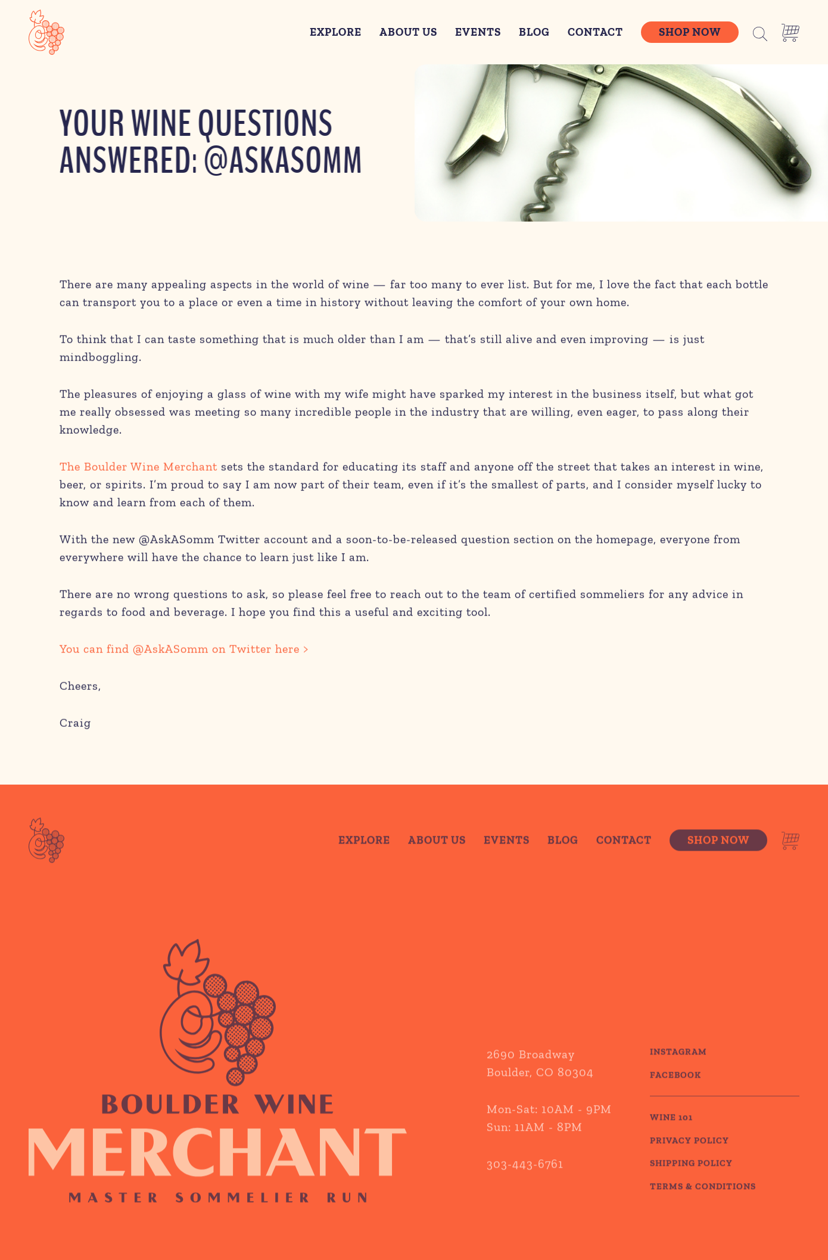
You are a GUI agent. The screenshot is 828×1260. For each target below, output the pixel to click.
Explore (336, 32)
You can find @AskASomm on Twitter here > (184, 652)
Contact (595, 32)
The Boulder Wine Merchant (138, 469)
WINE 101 (671, 1138)
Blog (534, 32)
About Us (408, 32)
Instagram (678, 1072)
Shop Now (690, 32)
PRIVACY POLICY (689, 1160)
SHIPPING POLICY (691, 1183)
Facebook (675, 1095)
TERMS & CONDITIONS (703, 1206)
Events (478, 32)
